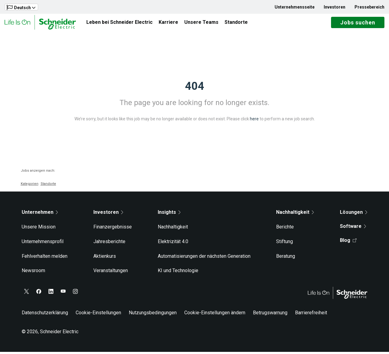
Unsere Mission (39, 229)
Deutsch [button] (21, 7)
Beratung (285, 258)
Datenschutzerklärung (45, 315)
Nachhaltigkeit (173, 229)
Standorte (236, 23)
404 (194, 88)
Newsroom (33, 273)
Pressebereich (369, 7)
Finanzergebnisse (112, 229)
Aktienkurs (104, 258)
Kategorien (29, 186)
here (254, 121)
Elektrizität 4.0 (173, 244)
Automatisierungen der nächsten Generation (204, 258)
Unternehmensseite (295, 7)
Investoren (334, 7)
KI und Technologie (178, 273)
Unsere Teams (201, 23)
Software (353, 229)
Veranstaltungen (110, 273)
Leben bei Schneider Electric (119, 23)
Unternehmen (40, 214)
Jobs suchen (357, 23)
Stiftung (284, 244)
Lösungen (353, 214)
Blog (348, 243)
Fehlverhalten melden (44, 258)
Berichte (285, 229)
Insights (169, 214)
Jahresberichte (109, 244)
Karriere (168, 23)
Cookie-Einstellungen (98, 315)
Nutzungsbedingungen (153, 315)
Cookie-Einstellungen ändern (214, 315)
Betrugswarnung (270, 315)
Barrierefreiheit (311, 315)
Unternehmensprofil (42, 244)
